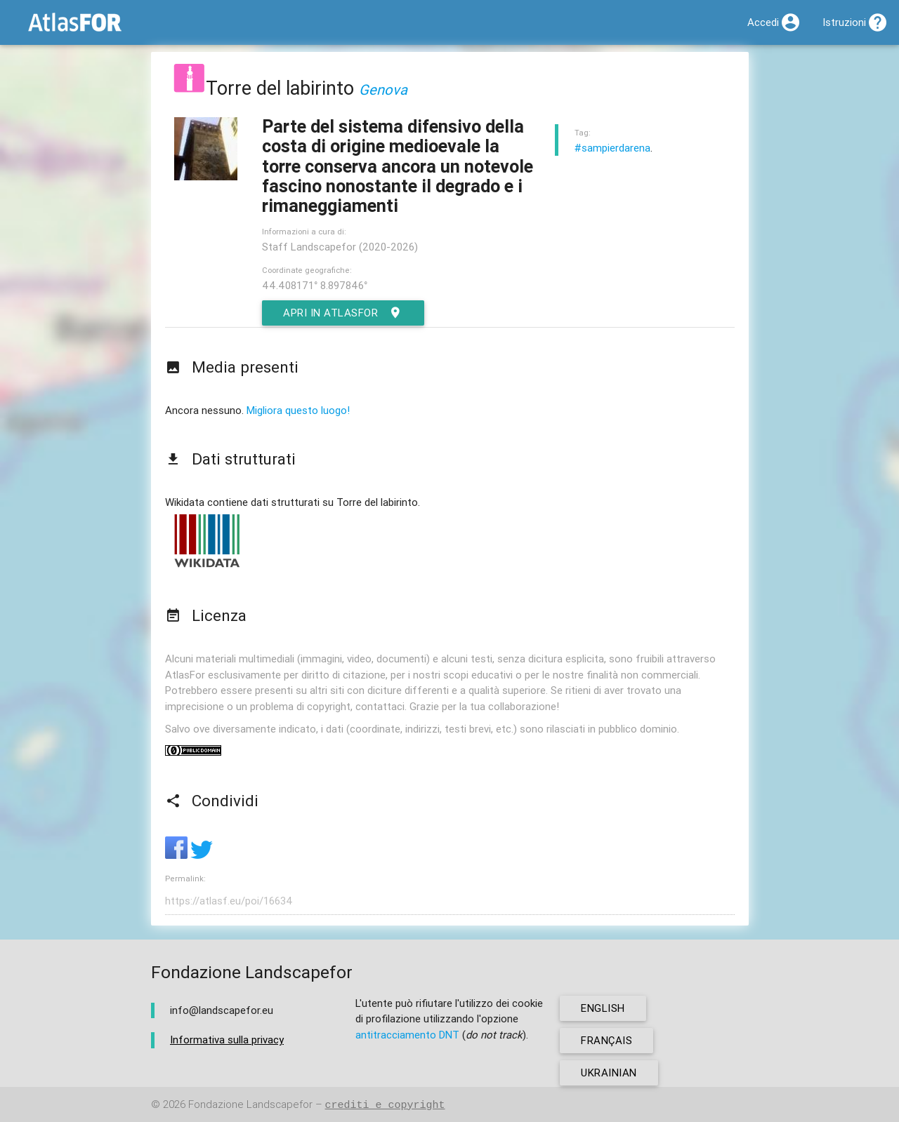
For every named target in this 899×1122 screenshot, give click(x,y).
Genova (383, 89)
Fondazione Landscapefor (250, 1104)
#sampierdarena (612, 147)
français (606, 1040)
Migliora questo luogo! (298, 410)
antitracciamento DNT (407, 1034)
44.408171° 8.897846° (314, 285)
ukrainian (609, 1072)
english (603, 1008)
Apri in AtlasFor (343, 313)
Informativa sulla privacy (227, 1039)
